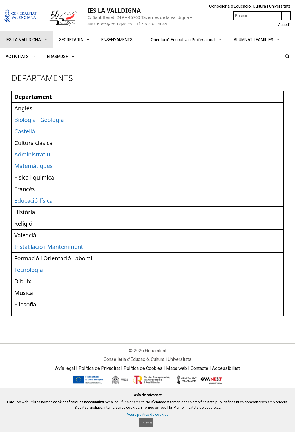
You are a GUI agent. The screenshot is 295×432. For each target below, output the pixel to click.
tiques (44, 166)
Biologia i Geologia (39, 120)
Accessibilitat (226, 368)
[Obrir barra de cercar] (287, 56)
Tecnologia (28, 270)
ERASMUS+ (64, 56)
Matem (23, 166)
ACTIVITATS (23, 56)
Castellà (24, 131)
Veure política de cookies (147, 414)
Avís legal (65, 368)
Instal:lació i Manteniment (48, 246)
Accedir (284, 25)
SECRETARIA (77, 39)
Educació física (33, 200)
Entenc (146, 423)
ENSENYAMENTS (123, 39)
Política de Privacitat (99, 368)
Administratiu (32, 154)
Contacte (199, 368)
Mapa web (176, 368)
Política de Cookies (143, 368)
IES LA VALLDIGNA (114, 10)
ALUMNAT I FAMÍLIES (260, 39)
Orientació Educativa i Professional (189, 39)
